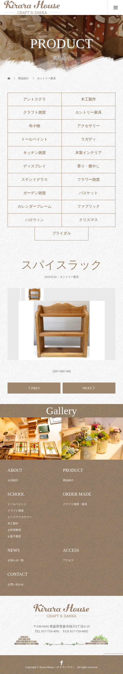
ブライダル (61, 233)
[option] (34, 294)
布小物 (34, 126)
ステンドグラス (34, 180)
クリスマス (88, 220)
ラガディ (88, 139)
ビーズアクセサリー (20, 517)
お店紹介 (13, 480)
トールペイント (34, 139)
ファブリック (88, 206)
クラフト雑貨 (34, 112)
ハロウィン (34, 220)
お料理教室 (14, 529)
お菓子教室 (14, 536)
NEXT (87, 388)
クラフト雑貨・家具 (75, 504)
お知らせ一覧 (16, 560)
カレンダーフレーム (35, 206)
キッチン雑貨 (34, 153)
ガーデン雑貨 (34, 193)
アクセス (68, 560)
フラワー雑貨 (88, 180)
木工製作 (88, 99)
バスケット (88, 193)
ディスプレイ (34, 166)
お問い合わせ (16, 584)
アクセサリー (88, 126)
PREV (35, 388)
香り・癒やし (88, 166)
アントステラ (34, 99)
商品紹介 (68, 480)
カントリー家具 (88, 112)
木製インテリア (88, 153)
